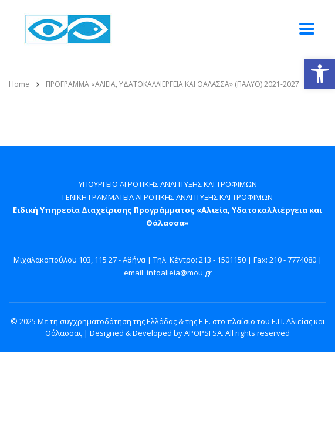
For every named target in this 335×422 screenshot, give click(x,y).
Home (19, 84)
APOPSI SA (203, 333)
